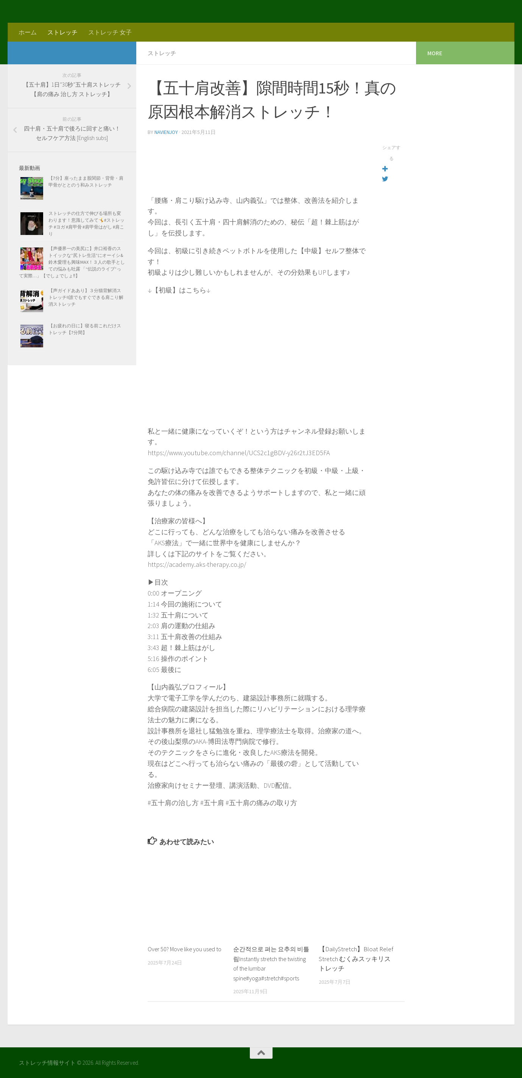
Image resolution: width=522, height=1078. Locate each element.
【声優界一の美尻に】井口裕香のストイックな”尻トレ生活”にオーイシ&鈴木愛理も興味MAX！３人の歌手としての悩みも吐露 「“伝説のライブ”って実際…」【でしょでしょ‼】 (72, 262)
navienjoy (166, 131)
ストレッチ (62, 32)
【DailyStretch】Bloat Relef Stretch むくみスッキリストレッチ (356, 958)
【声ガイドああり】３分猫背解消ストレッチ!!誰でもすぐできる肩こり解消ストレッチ (85, 297)
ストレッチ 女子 (110, 32)
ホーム (28, 32)
